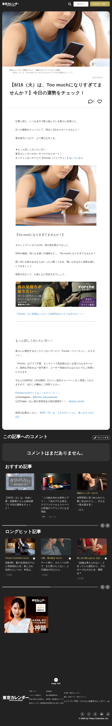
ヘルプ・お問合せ (35, 695)
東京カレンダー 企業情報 (37, 703)
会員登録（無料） (99, 4)
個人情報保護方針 (52, 695)
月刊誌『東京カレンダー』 (72, 693)
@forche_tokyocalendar (45, 397)
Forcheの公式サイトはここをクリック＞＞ (37, 393)
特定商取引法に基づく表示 (55, 703)
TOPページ (32, 691)
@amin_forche (76, 401)
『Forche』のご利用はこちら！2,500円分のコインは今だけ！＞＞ (49, 314)
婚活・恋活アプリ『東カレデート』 (75, 697)
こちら (75, 158)
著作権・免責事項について (55, 699)
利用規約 (49, 691)
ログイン (81, 4)
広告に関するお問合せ (36, 699)
